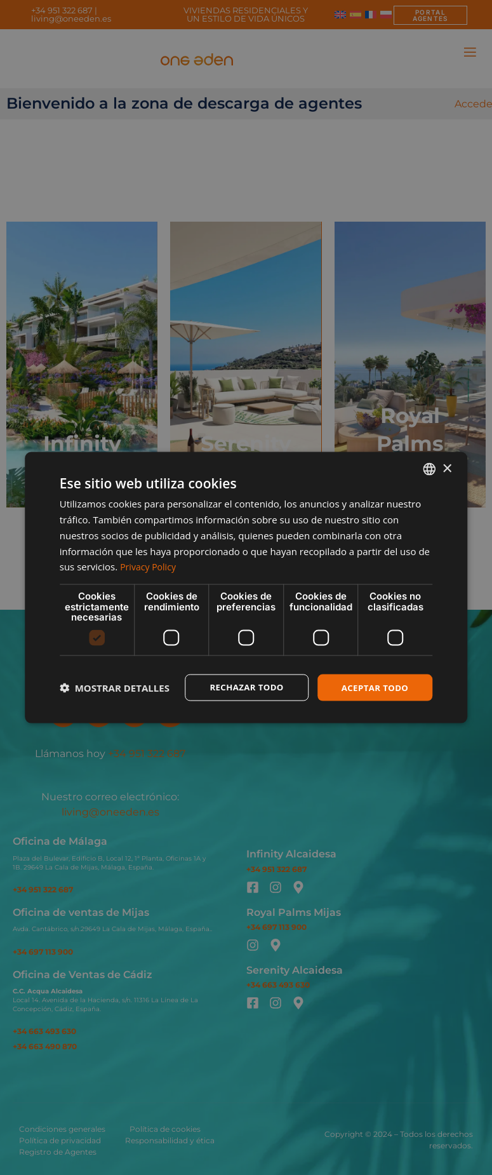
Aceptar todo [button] (373, 687)
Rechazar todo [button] (241, 687)
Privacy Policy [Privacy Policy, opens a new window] (150, 566)
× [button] (446, 468)
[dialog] (246, 587)
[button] (115, 687)
